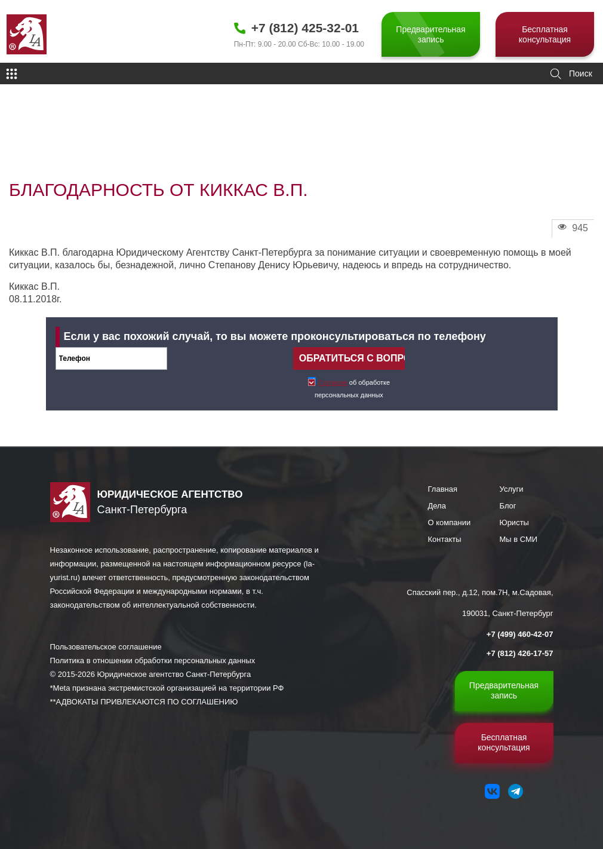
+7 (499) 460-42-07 (520, 634)
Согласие (333, 382)
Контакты (445, 539)
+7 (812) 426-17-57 (520, 653)
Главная (442, 489)
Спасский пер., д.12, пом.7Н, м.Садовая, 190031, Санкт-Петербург (480, 603)
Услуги (512, 489)
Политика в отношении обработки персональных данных (153, 660)
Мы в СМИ (519, 539)
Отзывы (79, 135)
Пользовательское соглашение (106, 646)
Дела (437, 505)
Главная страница (33, 135)
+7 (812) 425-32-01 (305, 28)
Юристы (514, 522)
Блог (508, 505)
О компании (449, 522)
